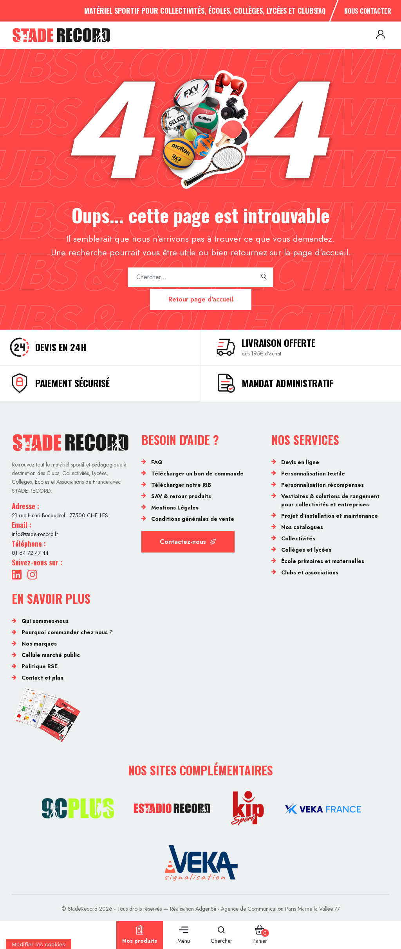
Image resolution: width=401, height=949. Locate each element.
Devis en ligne (300, 462)
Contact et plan (42, 678)
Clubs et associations (309, 572)
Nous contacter (367, 11)
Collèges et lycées (306, 550)
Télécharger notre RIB (181, 485)
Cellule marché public (51, 655)
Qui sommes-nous (45, 621)
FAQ (320, 11)
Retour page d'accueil (200, 299)
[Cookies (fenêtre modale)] (38, 944)
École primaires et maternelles (322, 561)
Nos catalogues (302, 527)
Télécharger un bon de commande (197, 473)
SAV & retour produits (181, 496)
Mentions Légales (175, 507)
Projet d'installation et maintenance (329, 516)
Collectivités (298, 538)
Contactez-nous (188, 541)
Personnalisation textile (313, 473)
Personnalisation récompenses (322, 485)
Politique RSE (40, 666)
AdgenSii (205, 909)
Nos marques (39, 644)
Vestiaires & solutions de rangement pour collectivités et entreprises (330, 500)
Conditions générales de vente (192, 519)
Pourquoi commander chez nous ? (67, 632)
